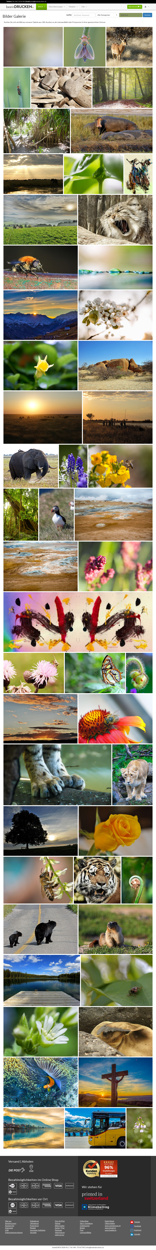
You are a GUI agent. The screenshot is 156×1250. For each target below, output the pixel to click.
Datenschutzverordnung (14, 1233)
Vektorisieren (60, 1233)
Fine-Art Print (60, 1221)
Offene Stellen (110, 1223)
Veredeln (33, 1233)
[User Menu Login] (147, 6)
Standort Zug (9, 1226)
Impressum (9, 1228)
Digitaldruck (34, 1221)
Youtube (137, 1222)
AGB (7, 1230)
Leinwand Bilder (85, 1233)
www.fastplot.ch (110, 1230)
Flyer (63, 1228)
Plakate (57, 1223)
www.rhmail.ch (110, 1228)
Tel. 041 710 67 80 (18, 1)
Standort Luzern (10, 1223)
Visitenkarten (85, 1226)
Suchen (147, 15)
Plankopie (58, 1230)
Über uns (8, 1221)
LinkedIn (137, 1234)
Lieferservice (59, 1235)
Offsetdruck (34, 1223)
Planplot (73, 6)
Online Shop (84, 1221)
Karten (57, 1228)
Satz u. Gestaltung (86, 1223)
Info (84, 6)
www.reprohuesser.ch (113, 1226)
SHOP (41, 6)
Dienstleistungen (57, 6)
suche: (69, 15)
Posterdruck (34, 1226)
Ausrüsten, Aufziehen (37, 1230)
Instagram (137, 1230)
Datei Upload (109, 1221)
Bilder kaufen (59, 1226)
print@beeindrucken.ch (38, 1)
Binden (82, 1228)
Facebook (137, 1226)
